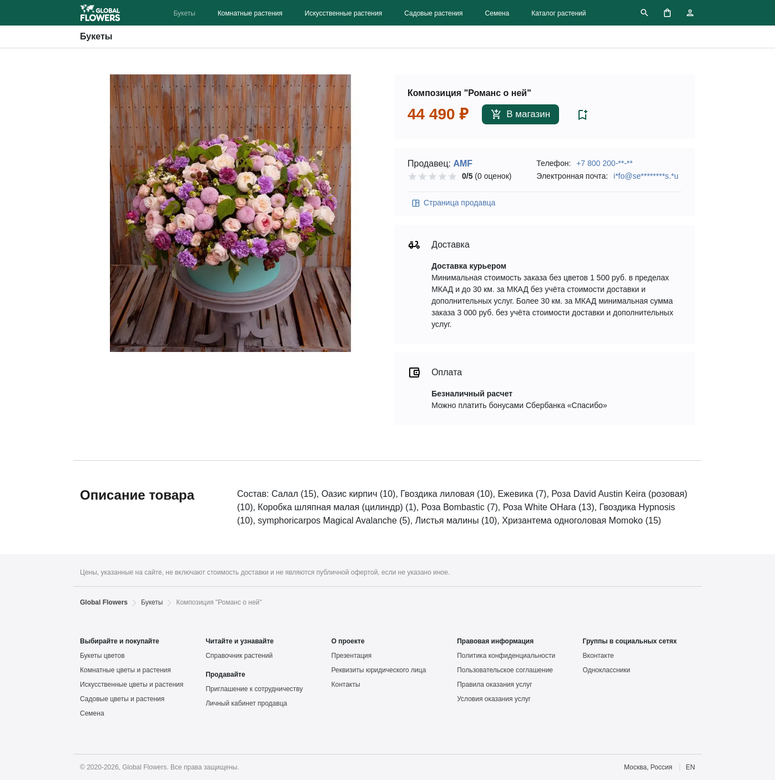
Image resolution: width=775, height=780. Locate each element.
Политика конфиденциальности (506, 656)
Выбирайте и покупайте (119, 641)
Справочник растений (239, 656)
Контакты (345, 684)
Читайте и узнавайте (239, 641)
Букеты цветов (102, 656)
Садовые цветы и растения (122, 699)
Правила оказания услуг (494, 684)
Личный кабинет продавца (246, 703)
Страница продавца (453, 203)
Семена (497, 13)
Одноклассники (607, 670)
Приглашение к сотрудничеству (254, 689)
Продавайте (225, 674)
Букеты (184, 13)
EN (690, 767)
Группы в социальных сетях (630, 641)
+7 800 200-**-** (604, 163)
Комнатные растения (250, 13)
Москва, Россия (648, 767)
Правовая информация (495, 641)
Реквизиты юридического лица (378, 670)
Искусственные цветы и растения (131, 684)
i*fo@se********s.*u (645, 176)
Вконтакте (598, 656)
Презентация (351, 656)
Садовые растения (433, 13)
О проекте (348, 641)
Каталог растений (558, 13)
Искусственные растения (343, 13)
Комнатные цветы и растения (125, 670)
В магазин (520, 114)
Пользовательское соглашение (505, 670)
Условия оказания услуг (494, 699)
